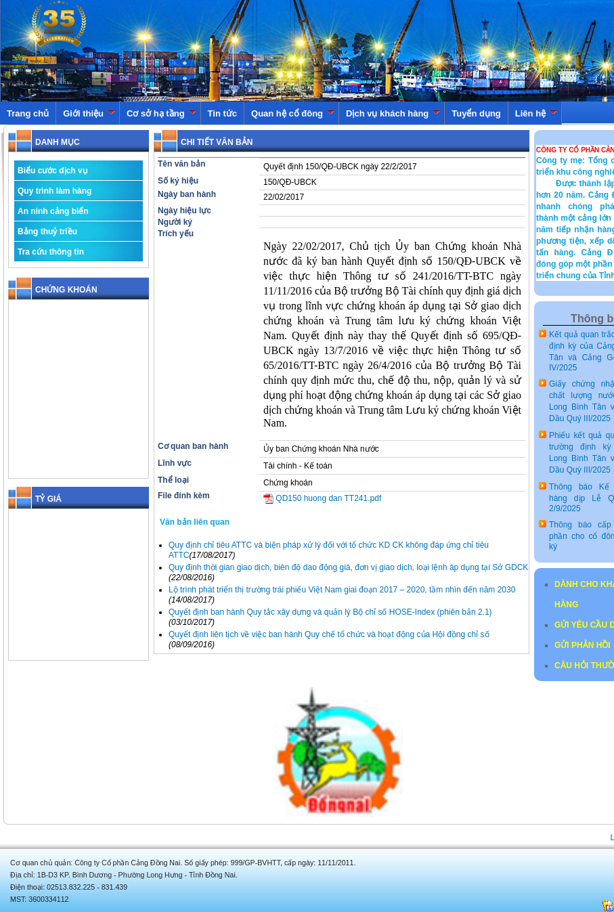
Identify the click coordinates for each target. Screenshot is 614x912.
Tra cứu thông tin (51, 252)
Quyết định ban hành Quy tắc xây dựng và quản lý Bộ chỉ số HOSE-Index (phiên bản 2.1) (330, 612)
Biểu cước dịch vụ (52, 170)
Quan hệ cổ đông (292, 113)
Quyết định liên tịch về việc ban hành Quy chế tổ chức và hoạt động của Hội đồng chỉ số (329, 634)
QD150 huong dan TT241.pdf (322, 498)
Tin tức (222, 113)
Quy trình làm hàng (54, 191)
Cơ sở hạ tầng (161, 113)
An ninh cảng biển (53, 211)
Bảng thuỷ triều (47, 231)
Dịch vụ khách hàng (393, 113)
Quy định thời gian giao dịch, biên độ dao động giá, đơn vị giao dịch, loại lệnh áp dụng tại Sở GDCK (348, 567)
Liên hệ (536, 113)
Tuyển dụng (476, 113)
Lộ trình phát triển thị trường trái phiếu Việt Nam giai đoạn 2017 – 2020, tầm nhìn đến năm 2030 (342, 589)
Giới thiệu (89, 113)
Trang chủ (28, 113)
